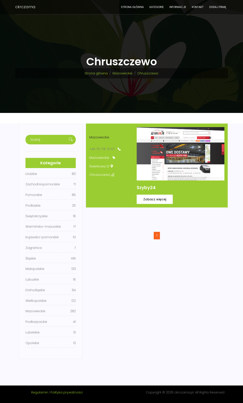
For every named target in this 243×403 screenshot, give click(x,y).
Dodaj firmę (217, 7)
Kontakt (198, 7)
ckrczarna (25, 7)
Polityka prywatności (67, 392)
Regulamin (39, 392)
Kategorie (157, 7)
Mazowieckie (122, 73)
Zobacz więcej (154, 199)
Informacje (177, 7)
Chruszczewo (147, 73)
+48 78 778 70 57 (102, 149)
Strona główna (132, 7)
